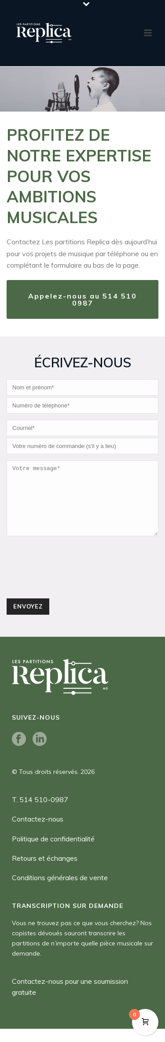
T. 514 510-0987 (40, 812)
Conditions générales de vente (60, 890)
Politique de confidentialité (53, 852)
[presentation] (73, 584)
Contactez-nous (37, 832)
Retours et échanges (44, 871)
